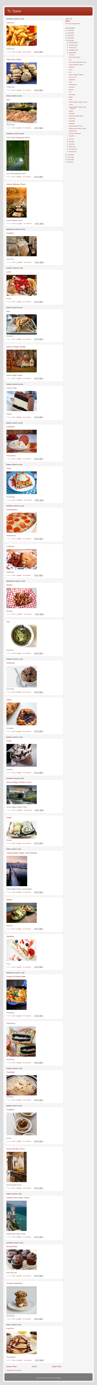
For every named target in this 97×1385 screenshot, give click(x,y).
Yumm (8, 468)
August (71, 52)
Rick (68, 21)
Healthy (9, 900)
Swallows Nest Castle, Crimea (17, 1198)
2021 (69, 35)
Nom (8, 100)
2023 (69, 30)
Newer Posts (11, 1366)
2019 (69, 40)
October (71, 47)
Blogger (58, 1378)
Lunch (8, 272)
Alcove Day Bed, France (15, 1149)
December (72, 42)
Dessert (9, 585)
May (70, 141)
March (71, 146)
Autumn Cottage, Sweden (16, 347)
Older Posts (56, 1366)
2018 (69, 154)
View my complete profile (73, 23)
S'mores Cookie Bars (14, 1283)
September (72, 50)
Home (34, 1366)
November (72, 45)
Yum (8, 622)
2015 (69, 162)
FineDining (10, 663)
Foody (8, 741)
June (70, 139)
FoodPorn (10, 233)
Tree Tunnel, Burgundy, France (18, 137)
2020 (69, 38)
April (70, 144)
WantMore (10, 936)
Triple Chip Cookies (13, 59)
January (71, 151)
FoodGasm (10, 427)
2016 (69, 159)
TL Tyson (14, 11)
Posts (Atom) (18, 1370)
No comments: (27, 52)
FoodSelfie (10, 1072)
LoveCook (10, 546)
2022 (69, 33)
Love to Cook (11, 388)
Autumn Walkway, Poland (16, 184)
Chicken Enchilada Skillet (16, 976)
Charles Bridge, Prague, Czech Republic (21, 853)
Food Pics (10, 23)
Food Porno (10, 1023)
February (72, 149)
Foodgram (10, 1110)
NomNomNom (11, 510)
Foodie (9, 818)
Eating (8, 700)
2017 (69, 157)
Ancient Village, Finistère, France (18, 782)
